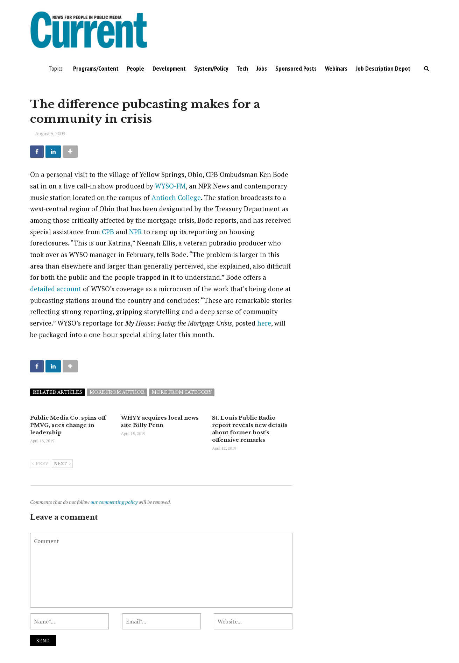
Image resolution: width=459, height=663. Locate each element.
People (135, 68)
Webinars (336, 68)
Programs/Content (96, 68)
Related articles (57, 392)
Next (62, 464)
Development (169, 68)
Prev (40, 464)
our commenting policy (114, 502)
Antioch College (176, 197)
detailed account (55, 288)
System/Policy (211, 68)
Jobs (261, 68)
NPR (135, 231)
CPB (108, 231)
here (264, 323)
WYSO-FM (170, 185)
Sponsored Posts (296, 68)
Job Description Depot (383, 68)
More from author (117, 392)
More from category (182, 392)
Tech (242, 68)
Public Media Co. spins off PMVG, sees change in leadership (68, 425)
